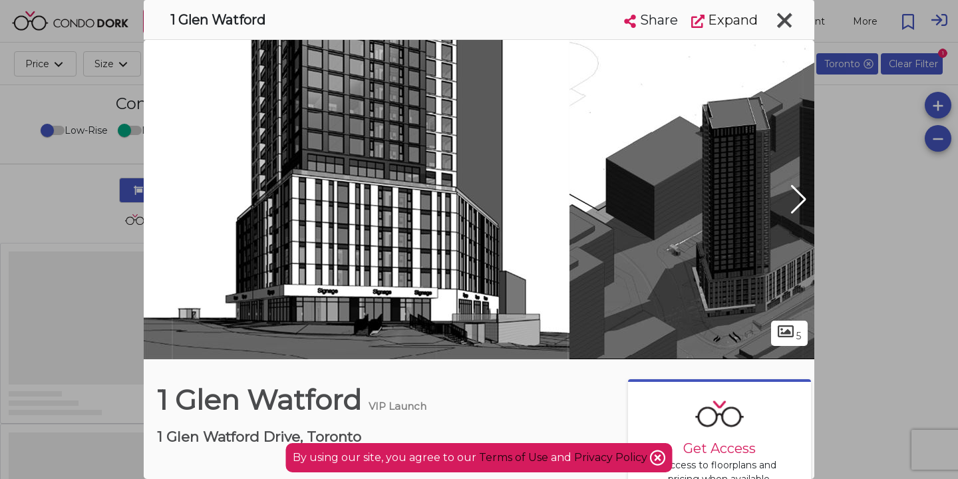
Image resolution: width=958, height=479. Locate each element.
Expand (724, 20)
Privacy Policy (612, 457)
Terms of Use (513, 457)
